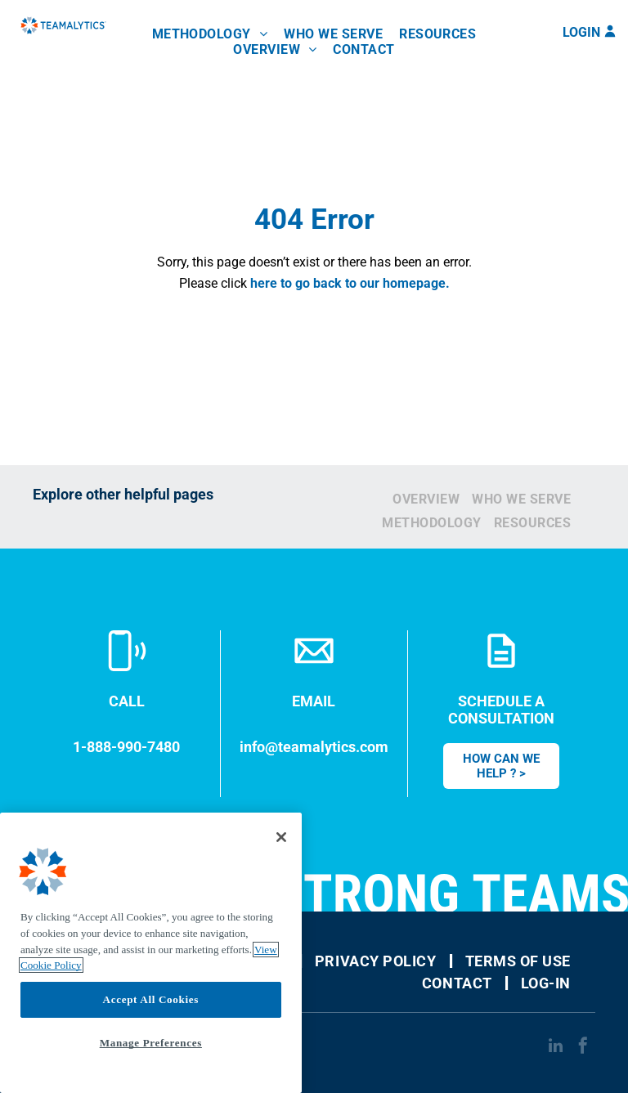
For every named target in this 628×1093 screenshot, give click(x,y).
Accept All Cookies (151, 999)
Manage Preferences (151, 1043)
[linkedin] (555, 1047)
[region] (151, 953)
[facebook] (583, 1047)
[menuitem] (210, 34)
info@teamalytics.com (314, 746)
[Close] (281, 837)
